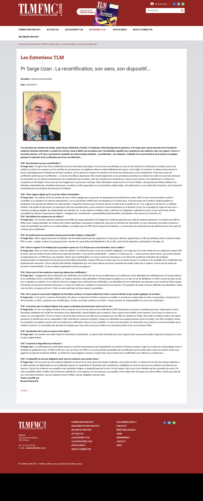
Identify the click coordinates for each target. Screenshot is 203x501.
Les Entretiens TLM (36, 44)
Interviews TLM (98, 30)
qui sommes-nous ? (127, 422)
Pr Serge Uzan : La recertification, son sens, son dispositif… (72, 44)
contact (121, 441)
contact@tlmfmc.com (35, 448)
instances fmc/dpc (81, 430)
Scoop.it (24, 390)
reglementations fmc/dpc (85, 426)
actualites (77, 433)
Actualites (53, 30)
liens (119, 433)
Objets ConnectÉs (142, 30)
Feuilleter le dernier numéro (87, 12)
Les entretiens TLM (81, 441)
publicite (122, 426)
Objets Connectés (81, 449)
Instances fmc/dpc (29, 37)
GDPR (119, 445)
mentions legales (126, 430)
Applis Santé (120, 30)
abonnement (123, 437)
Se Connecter (161, 4)
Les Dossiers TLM (74, 30)
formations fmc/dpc (82, 422)
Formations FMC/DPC (30, 30)
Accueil (22, 44)
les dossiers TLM (80, 437)
